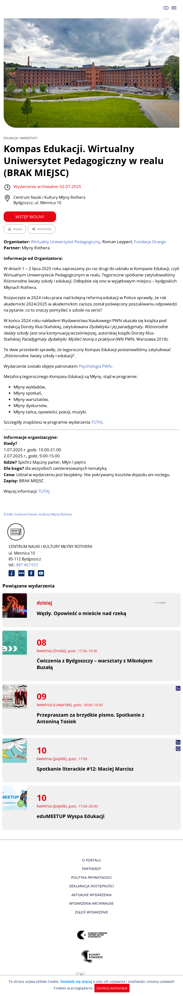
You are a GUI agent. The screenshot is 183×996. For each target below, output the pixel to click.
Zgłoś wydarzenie (91, 912)
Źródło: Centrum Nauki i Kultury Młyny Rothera (38, 514)
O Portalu (91, 860)
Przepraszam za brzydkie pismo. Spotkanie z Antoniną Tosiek (90, 718)
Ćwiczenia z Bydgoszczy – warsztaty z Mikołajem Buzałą (95, 664)
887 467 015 (27, 564)
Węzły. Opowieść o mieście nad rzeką (81, 613)
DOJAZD (15, 229)
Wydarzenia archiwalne (91, 903)
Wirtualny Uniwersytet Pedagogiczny (66, 241)
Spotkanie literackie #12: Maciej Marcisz (85, 768)
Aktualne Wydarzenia (91, 894)
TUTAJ (98, 422)
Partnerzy (91, 868)
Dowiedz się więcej (70, 981)
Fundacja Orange (152, 241)
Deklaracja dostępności (91, 886)
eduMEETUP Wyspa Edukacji (71, 816)
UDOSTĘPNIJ (41, 229)
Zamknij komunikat (104, 988)
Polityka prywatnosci (91, 877)
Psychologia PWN (96, 366)
